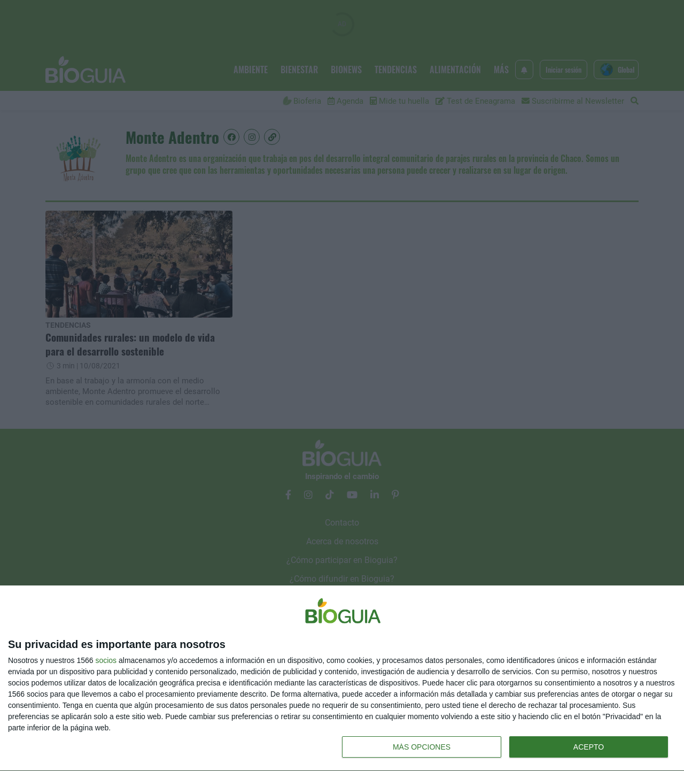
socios (105, 660)
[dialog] (342, 678)
